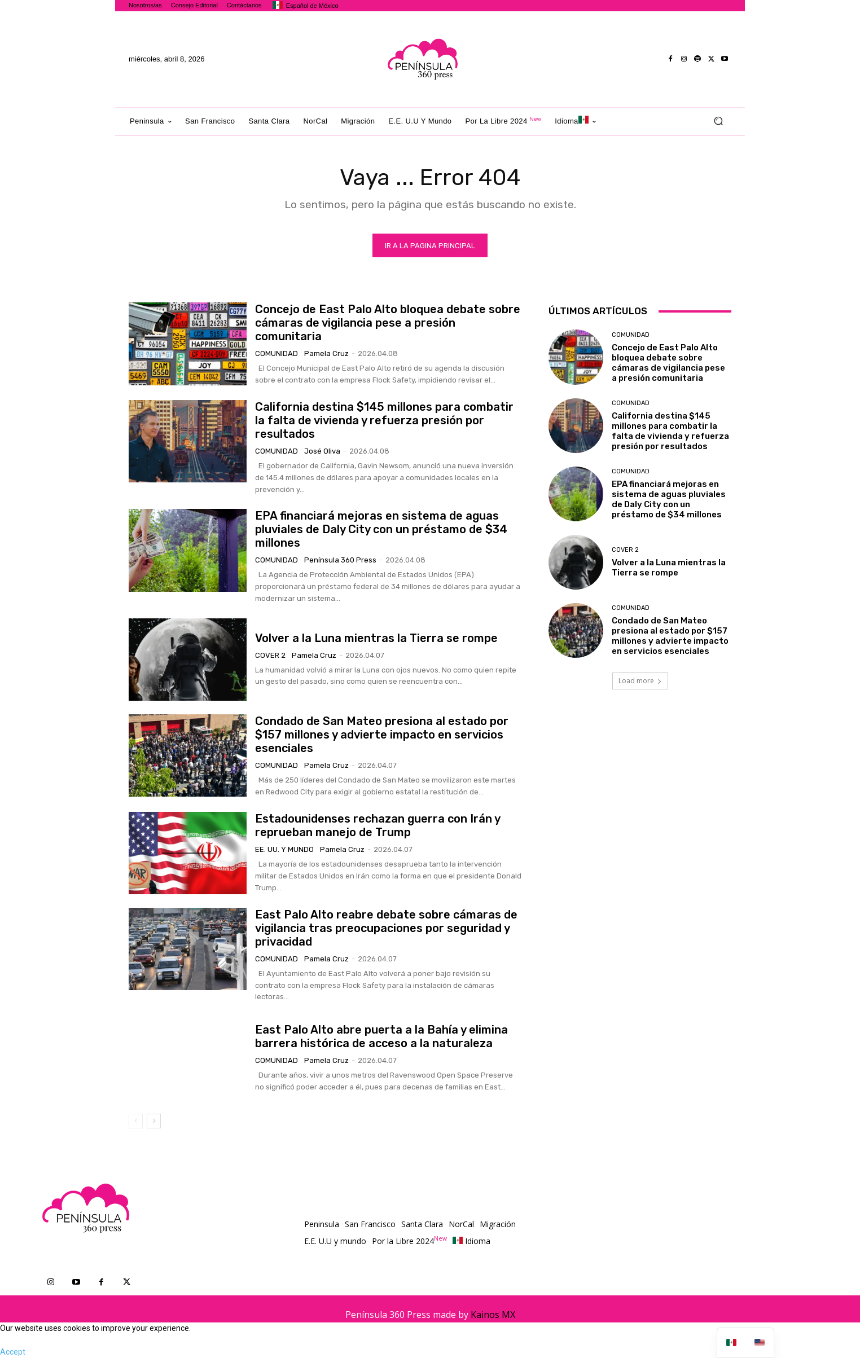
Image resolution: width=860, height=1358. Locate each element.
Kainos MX (493, 1314)
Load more (640, 680)
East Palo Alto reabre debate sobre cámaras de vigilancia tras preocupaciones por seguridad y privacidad (386, 928)
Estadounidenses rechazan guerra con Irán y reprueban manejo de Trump (378, 825)
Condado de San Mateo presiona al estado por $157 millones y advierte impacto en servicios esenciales (381, 734)
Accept (12, 1351)
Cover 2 (270, 655)
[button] (718, 121)
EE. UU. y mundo (284, 849)
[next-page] (154, 1121)
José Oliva (322, 451)
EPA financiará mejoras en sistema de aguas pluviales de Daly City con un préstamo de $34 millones (381, 529)
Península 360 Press (340, 560)
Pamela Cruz (326, 353)
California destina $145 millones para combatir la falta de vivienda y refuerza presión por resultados (384, 420)
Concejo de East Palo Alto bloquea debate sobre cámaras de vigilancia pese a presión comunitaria (387, 322)
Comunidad (276, 353)
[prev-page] (136, 1121)
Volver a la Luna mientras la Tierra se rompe (376, 638)
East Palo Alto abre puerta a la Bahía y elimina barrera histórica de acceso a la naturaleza (381, 1036)
